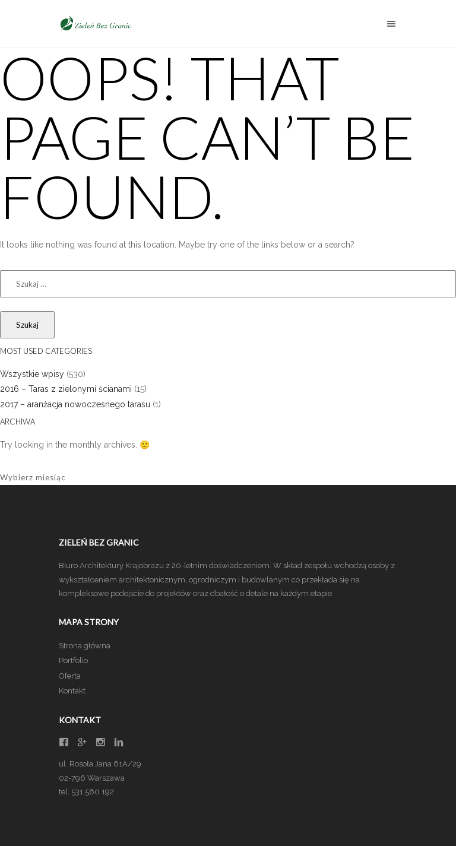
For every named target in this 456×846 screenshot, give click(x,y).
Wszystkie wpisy (32, 374)
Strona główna (84, 645)
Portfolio (73, 660)
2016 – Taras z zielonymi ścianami (66, 389)
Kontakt (72, 690)
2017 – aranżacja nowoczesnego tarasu (75, 404)
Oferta (70, 675)
